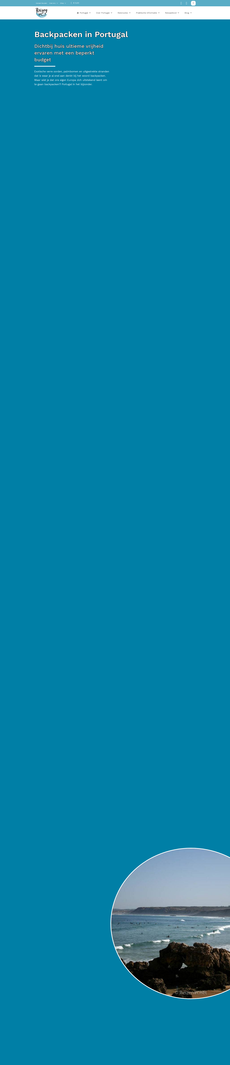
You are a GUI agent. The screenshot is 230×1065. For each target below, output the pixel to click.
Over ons (53, 3)
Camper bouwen (41, 3)
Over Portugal (104, 12)
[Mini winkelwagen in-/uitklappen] (75, 3)
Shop (63, 3)
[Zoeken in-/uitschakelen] (193, 3)
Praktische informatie (148, 12)
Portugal (85, 12)
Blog (188, 12)
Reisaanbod (172, 12)
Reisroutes (124, 12)
